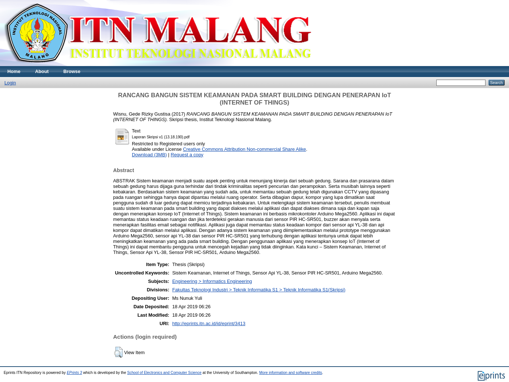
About (42, 71)
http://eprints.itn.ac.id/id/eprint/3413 (208, 323)
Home (14, 71)
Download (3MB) (149, 154)
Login (10, 83)
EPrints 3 (74, 373)
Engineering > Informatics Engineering (212, 281)
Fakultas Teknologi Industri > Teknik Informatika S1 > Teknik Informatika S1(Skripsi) (259, 289)
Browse (72, 71)
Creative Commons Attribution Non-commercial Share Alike (244, 149)
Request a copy (187, 154)
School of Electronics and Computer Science (164, 373)
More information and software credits (290, 373)
